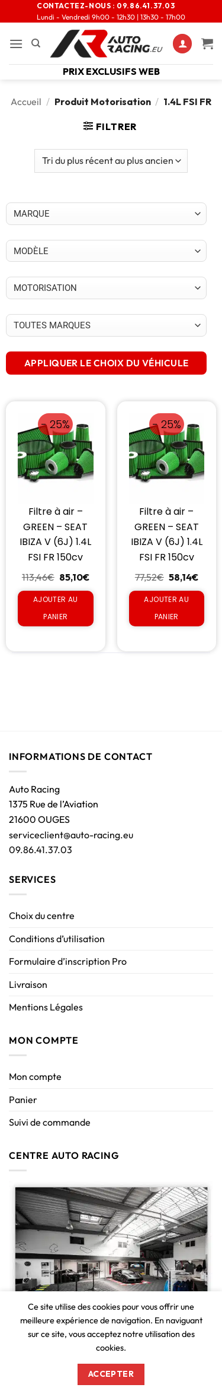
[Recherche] (35, 43)
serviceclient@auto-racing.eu (71, 835)
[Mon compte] (182, 43)
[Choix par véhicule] (106, 213)
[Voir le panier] (207, 43)
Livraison (28, 984)
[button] (16, 43)
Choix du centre (42, 915)
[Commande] (110, 161)
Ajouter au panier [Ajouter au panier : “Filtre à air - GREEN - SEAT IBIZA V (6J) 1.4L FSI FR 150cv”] (55, 608)
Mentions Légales (46, 1007)
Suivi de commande (50, 1122)
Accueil (26, 101)
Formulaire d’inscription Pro (68, 961)
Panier (23, 1099)
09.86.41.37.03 (40, 850)
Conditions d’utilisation (57, 939)
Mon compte (35, 1076)
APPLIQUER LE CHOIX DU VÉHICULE (106, 363)
